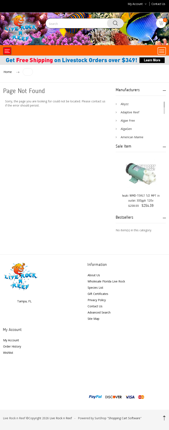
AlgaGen (126, 129)
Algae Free (128, 120)
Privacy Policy (97, 300)
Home (8, 72)
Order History (12, 346)
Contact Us (158, 4)
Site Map (93, 319)
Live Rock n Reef (61, 418)
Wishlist (8, 353)
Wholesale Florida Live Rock (106, 281)
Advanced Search (99, 312)
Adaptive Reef (130, 112)
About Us (94, 275)
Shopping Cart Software (124, 418)
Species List (95, 287)
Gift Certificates (98, 294)
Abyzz (125, 104)
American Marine (132, 137)
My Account (137, 4)
